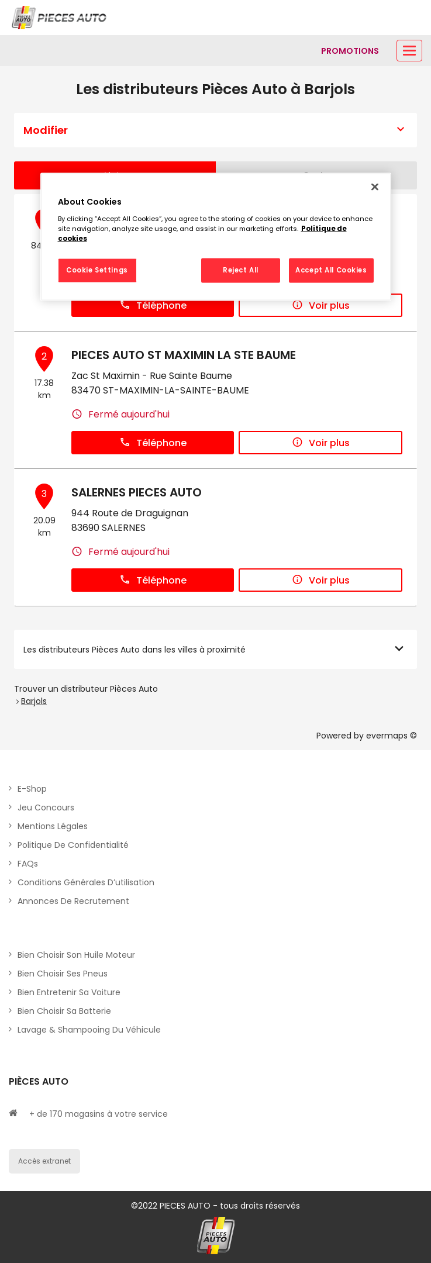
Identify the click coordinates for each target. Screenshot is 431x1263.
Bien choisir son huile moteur (76, 955)
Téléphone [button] (153, 305)
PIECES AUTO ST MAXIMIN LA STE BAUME (183, 355)
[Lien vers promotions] (350, 50)
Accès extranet (44, 1161)
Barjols (34, 701)
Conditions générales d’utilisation (86, 882)
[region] (215, 237)
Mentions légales (53, 826)
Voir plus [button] (321, 305)
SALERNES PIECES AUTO (136, 492)
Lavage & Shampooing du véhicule (89, 1030)
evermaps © (391, 735)
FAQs (28, 863)
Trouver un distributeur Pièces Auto (86, 689)
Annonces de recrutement (73, 901)
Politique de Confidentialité (73, 845)
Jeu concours (46, 807)
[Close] (375, 187)
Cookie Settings (97, 269)
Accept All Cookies (331, 269)
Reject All (240, 269)
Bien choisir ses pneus (63, 973)
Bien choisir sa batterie (64, 1011)
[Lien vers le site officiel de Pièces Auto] (60, 17)
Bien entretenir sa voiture (69, 992)
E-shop (32, 789)
